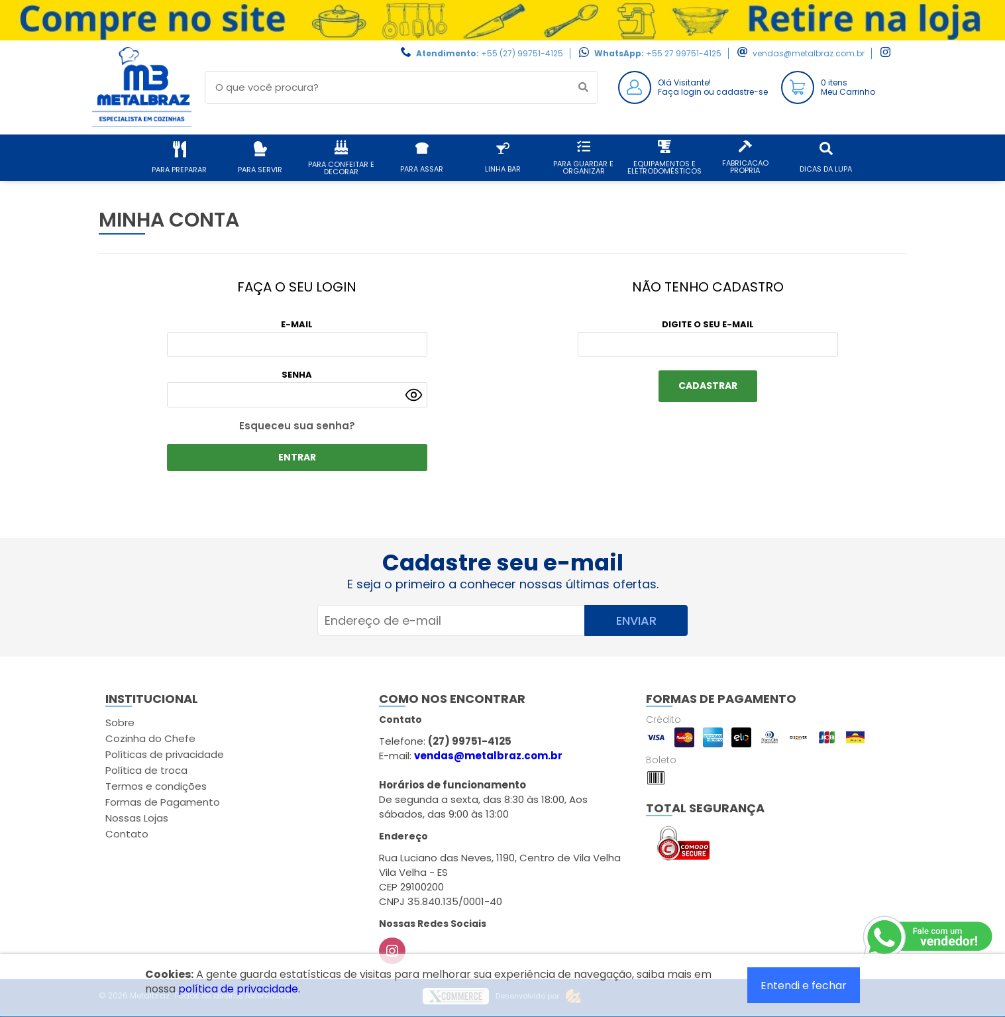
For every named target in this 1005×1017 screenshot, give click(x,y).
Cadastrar (707, 385)
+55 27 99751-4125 (683, 53)
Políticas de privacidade (164, 754)
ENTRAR (297, 457)
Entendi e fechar (804, 985)
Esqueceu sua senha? (297, 426)
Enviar (636, 620)
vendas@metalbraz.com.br (809, 53)
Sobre (119, 722)
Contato (126, 834)
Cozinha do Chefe (150, 738)
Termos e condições (156, 786)
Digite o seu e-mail (708, 324)
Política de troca (146, 770)
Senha (297, 374)
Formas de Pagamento (162, 802)
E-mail (297, 324)
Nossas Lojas (136, 818)
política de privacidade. (239, 988)
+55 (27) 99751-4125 (522, 53)
